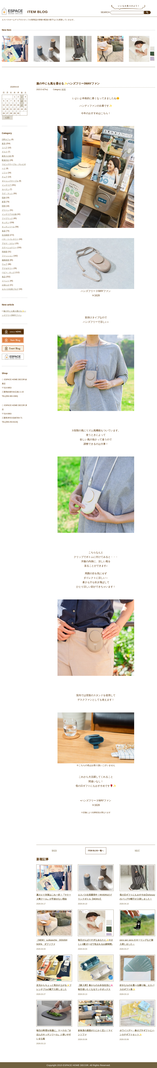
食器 (4, 231)
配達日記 (5, 160)
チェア (4, 177)
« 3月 (7, 117)
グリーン (5, 210)
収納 (4, 198)
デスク (4, 152)
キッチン (5, 222)
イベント (5, 281)
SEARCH (105, 12)
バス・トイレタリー (10, 239)
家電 (64, 89)
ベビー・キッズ (8, 272)
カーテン (5, 189)
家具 (4, 143)
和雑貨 (4, 252)
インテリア (6, 185)
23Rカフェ (6, 139)
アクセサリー (7, 268)
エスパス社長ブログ (10, 289)
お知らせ (5, 285)
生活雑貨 (5, 235)
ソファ (4, 173)
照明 (4, 206)
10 (22, 101)
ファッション (7, 256)
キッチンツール (8, 227)
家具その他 (6, 156)
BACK (54, 850)
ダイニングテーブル (10, 181)
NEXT (137, 850)
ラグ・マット (7, 193)
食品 (4, 277)
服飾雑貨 (5, 260)
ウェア (4, 264)
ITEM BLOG (39, 11)
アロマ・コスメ (8, 243)
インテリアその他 (9, 214)
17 (22, 105)
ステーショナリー (9, 247)
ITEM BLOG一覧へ (96, 851)
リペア (4, 148)
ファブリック (7, 218)
